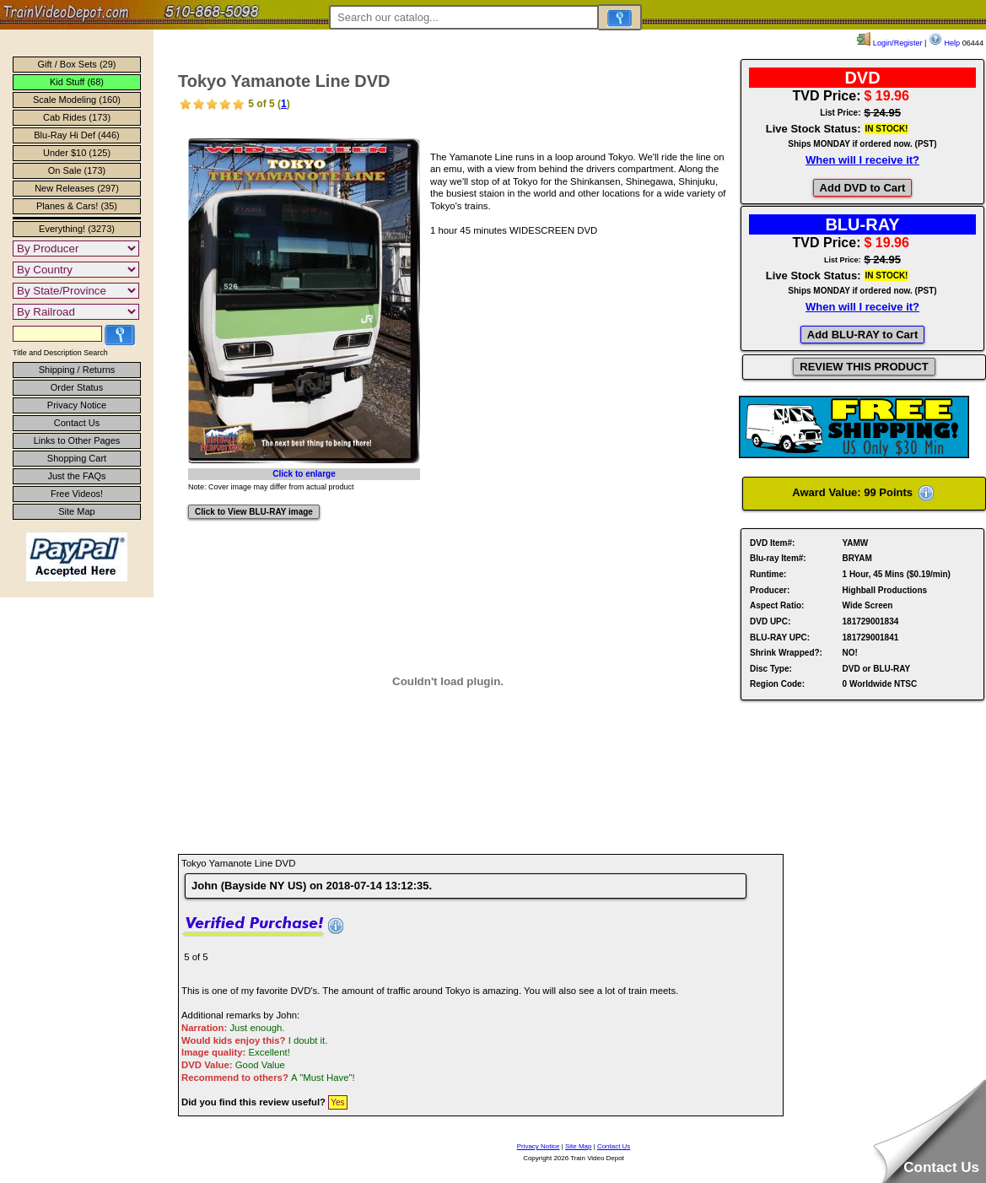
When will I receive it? (862, 160)
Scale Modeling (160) (77, 100)
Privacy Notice (76, 405)
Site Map (76, 511)
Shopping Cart (76, 458)
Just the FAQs (76, 476)
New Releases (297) (77, 188)
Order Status (77, 387)
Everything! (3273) (77, 229)
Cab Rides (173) (76, 117)
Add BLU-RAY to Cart (862, 334)
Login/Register (889, 43)
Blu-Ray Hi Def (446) (76, 135)
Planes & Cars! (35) (76, 206)
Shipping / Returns (77, 370)
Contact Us (77, 423)
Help (944, 43)
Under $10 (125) (76, 153)
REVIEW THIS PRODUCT (864, 366)
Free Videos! (77, 494)
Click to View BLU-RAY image (254, 511)
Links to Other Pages (77, 440)
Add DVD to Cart (863, 187)
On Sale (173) (76, 170)
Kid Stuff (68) (77, 82)
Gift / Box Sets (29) (77, 64)
